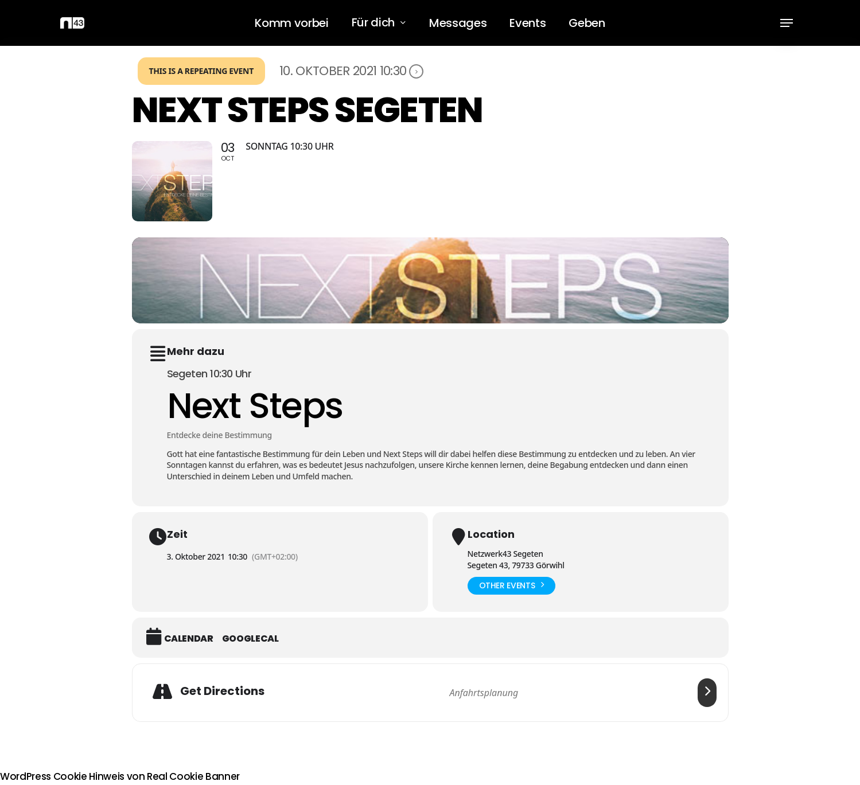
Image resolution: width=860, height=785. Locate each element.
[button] (786, 23)
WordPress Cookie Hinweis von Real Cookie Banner (120, 776)
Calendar (188, 639)
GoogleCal (250, 639)
